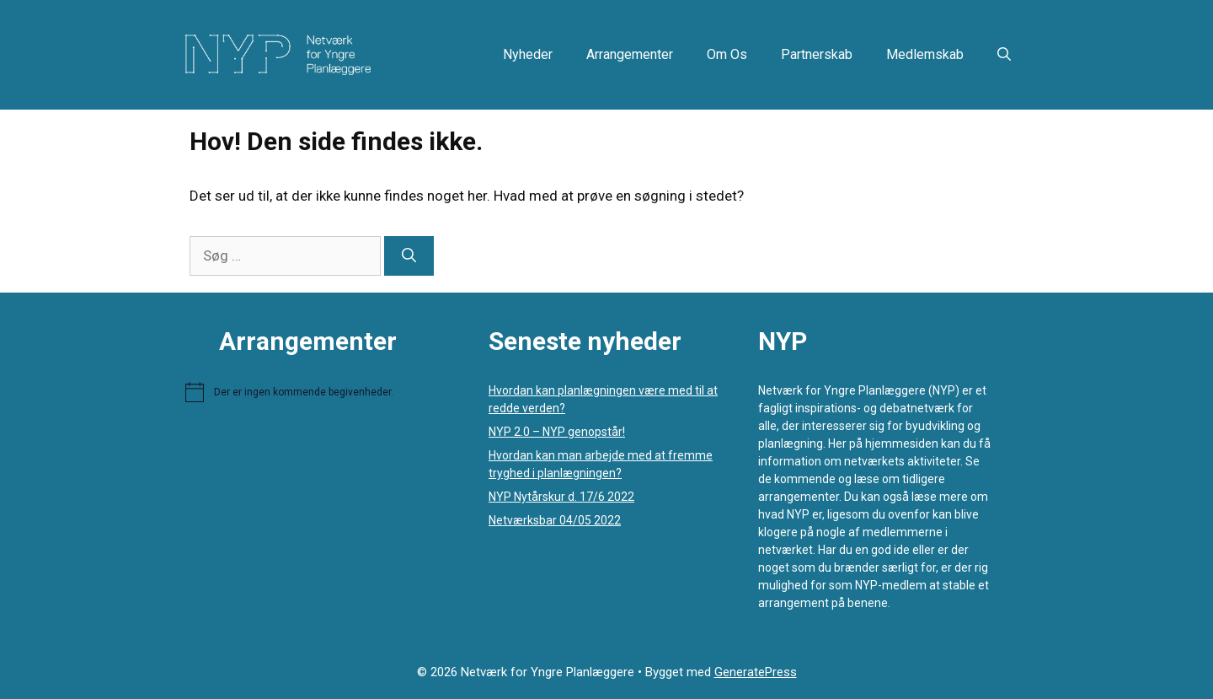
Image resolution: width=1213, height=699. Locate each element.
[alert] (320, 392)
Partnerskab (816, 54)
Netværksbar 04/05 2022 (555, 520)
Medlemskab (925, 54)
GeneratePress (755, 672)
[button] (1004, 55)
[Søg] (409, 256)
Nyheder (528, 54)
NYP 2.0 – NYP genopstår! (557, 431)
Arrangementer (629, 54)
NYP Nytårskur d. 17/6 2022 (561, 496)
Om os (727, 54)
